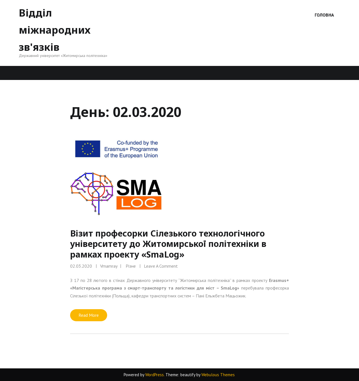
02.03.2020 (81, 266)
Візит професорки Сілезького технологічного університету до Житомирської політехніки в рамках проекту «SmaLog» (168, 244)
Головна (324, 15)
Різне (131, 266)
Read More (89, 315)
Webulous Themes (218, 374)
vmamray (109, 266)
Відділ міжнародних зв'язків (55, 30)
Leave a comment (161, 266)
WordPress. (154, 374)
